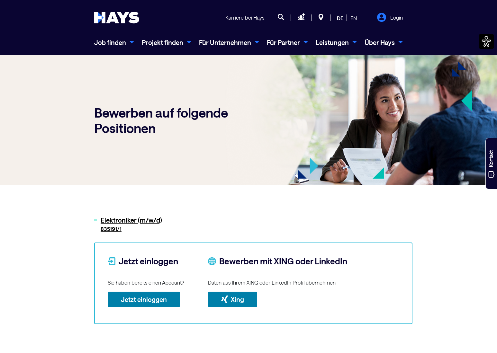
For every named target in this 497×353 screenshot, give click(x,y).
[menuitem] (114, 42)
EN (353, 18)
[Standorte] (321, 18)
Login (390, 18)
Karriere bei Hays (244, 17)
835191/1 (111, 229)
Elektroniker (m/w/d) (131, 220)
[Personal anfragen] (301, 18)
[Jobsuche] (281, 18)
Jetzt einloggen (144, 299)
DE (340, 18)
